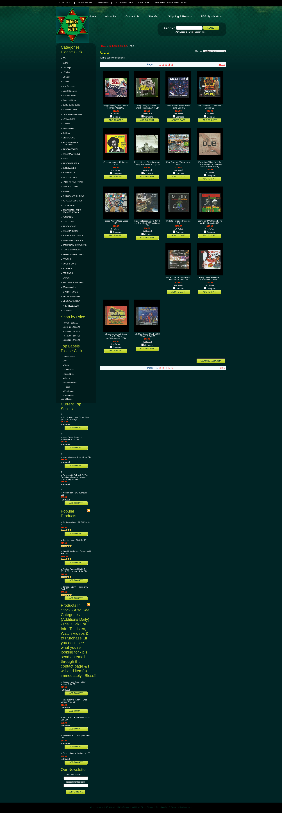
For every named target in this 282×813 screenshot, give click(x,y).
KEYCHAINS (68, 222)
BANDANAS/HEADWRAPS (75, 245)
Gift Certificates (123, 2)
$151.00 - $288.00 (72, 327)
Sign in (158, 2)
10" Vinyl (66, 77)
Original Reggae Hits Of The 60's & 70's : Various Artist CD (74, 570)
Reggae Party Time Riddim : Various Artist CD (74, 683)
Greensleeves (70, 382)
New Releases (69, 86)
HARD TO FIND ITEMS (73, 182)
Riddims (66, 133)
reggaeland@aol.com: (75, 782)
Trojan (67, 387)
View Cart (143, 2)
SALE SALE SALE (71, 187)
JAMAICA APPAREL (71, 154)
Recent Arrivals (69, 96)
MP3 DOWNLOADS (71, 301)
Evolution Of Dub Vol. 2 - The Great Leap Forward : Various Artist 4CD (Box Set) (74, 477)
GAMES (66, 278)
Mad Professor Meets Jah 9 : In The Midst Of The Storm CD (147, 223)
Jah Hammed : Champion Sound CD (210, 107)
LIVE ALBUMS (69, 119)
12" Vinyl (66, 72)
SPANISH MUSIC (70, 292)
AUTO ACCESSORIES (73, 201)
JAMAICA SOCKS (70, 231)
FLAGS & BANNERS (72, 250)
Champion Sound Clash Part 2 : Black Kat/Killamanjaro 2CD (116, 336)
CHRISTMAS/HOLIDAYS (73, 196)
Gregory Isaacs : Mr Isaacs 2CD (76, 753)
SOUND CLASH (70, 110)
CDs (64, 58)
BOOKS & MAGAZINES (73, 236)
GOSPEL (67, 191)
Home (103, 46)
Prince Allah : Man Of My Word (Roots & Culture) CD (75, 418)
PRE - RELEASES (71, 306)
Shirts (65, 159)
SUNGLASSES (69, 168)
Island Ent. (69, 374)
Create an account (176, 2)
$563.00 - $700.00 (72, 340)
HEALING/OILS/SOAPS (73, 282)
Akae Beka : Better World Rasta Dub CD (178, 107)
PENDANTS (68, 217)
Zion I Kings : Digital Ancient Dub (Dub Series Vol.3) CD (147, 163)
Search (170, 27)
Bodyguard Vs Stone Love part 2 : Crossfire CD (210, 222)
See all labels (66, 399)
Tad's (66, 365)
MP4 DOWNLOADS (71, 296)
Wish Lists (103, 2)
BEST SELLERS (70, 177)
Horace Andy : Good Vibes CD (116, 222)
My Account (65, 2)
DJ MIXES (67, 310)
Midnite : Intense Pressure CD (178, 222)
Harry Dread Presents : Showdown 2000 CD (72, 438)
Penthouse (69, 391)
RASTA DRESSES (71, 163)
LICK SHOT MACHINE (72, 114)
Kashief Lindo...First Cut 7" (74, 540)
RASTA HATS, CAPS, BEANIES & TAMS (72, 211)
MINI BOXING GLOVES (73, 254)
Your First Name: (73, 774)
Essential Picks (69, 100)
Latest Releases (70, 91)
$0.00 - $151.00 (71, 323)
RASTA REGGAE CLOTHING (70, 143)
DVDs (65, 63)
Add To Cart (76, 427)
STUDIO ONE (69, 138)
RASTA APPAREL (70, 149)
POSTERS (67, 268)
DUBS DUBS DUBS (71, 105)
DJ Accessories (69, 287)
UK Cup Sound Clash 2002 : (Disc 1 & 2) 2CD (147, 335)
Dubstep (66, 124)
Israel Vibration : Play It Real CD (77, 457)
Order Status (84, 2)
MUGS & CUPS (69, 264)
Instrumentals (68, 128)
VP (65, 361)
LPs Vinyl (67, 67)
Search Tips (200, 32)
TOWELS (67, 259)
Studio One (69, 370)
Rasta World (69, 357)
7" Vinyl (66, 81)
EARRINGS (68, 273)
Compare (117, 117)
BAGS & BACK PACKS (73, 240)
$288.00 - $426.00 (72, 331)
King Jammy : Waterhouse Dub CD (178, 163)
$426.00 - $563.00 (72, 336)
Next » (222, 64)
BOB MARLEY (69, 173)
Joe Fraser (69, 395)
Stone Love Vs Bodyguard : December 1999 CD (178, 278)
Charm (67, 378)
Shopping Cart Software (166, 807)
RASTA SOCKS (69, 226)
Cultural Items (69, 205)
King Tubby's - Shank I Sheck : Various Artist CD (75, 701)
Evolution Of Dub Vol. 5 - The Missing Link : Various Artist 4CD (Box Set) (210, 164)
